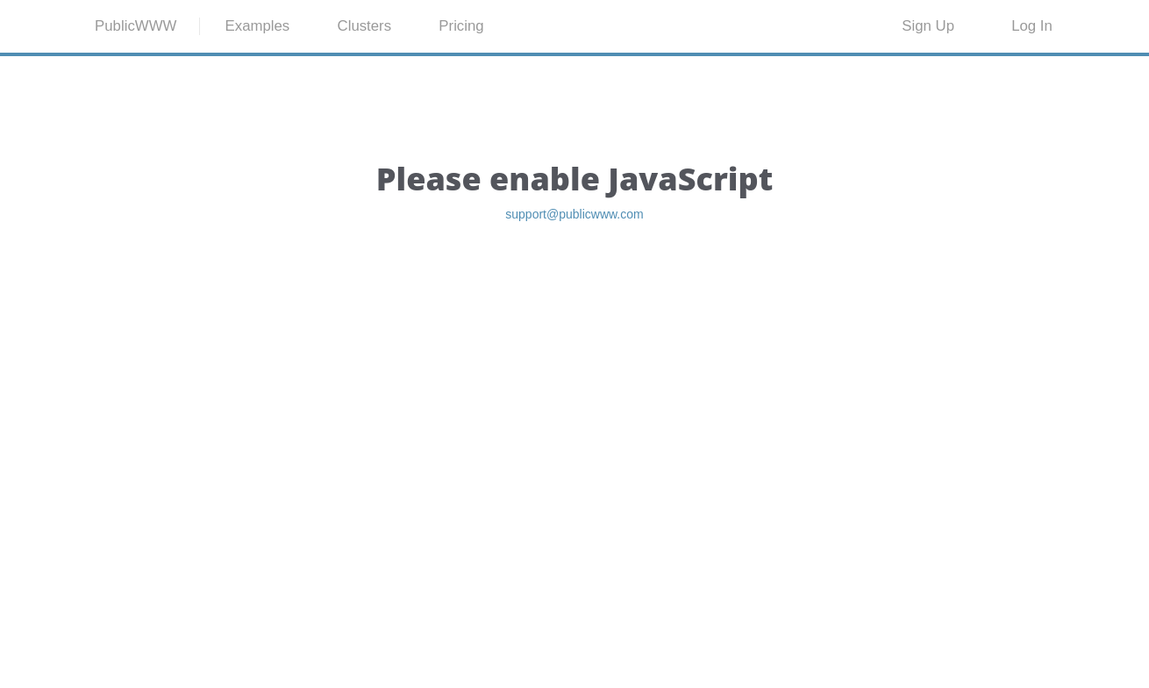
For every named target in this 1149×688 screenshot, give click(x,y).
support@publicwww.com (574, 302)
